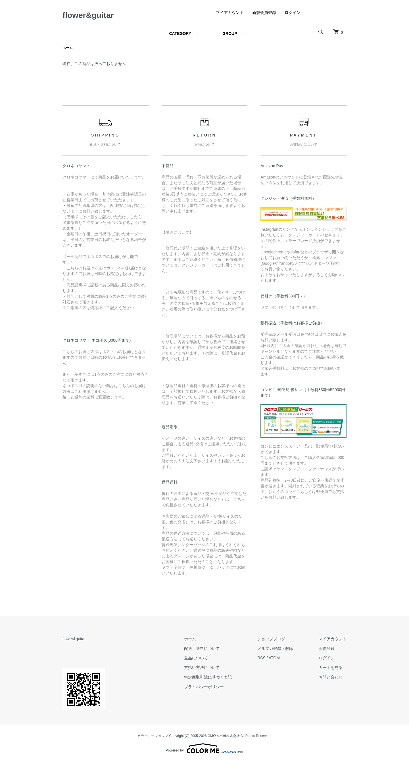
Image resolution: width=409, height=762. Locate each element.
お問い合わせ (331, 677)
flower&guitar (88, 15)
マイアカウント (230, 12)
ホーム (67, 48)
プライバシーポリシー (204, 687)
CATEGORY (180, 33)
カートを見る (331, 667)
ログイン (293, 12)
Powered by (204, 748)
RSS (261, 658)
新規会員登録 (264, 12)
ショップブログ (271, 639)
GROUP (229, 33)
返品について (196, 658)
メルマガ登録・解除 (275, 648)
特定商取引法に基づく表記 (208, 677)
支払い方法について (202, 667)
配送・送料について (202, 648)
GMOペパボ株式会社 (224, 736)
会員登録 (327, 648)
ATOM (274, 658)
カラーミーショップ (152, 736)
